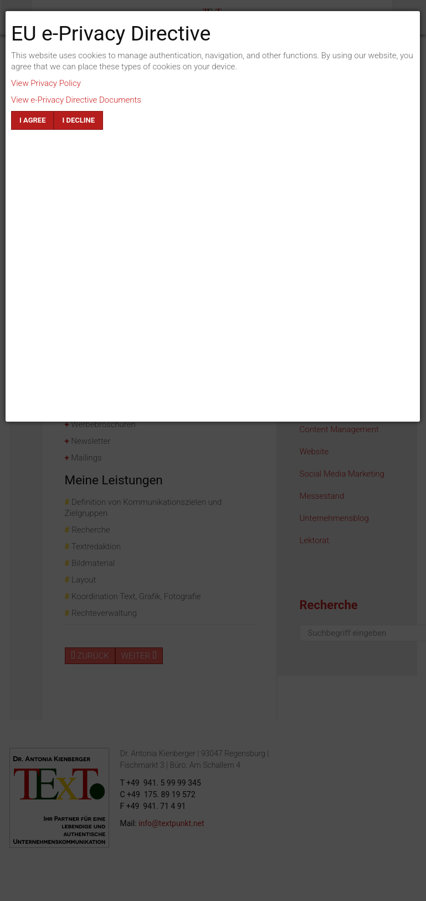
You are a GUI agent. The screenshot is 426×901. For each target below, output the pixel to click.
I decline (78, 120)
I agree (32, 120)
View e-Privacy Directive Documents (76, 100)
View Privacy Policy (46, 83)
